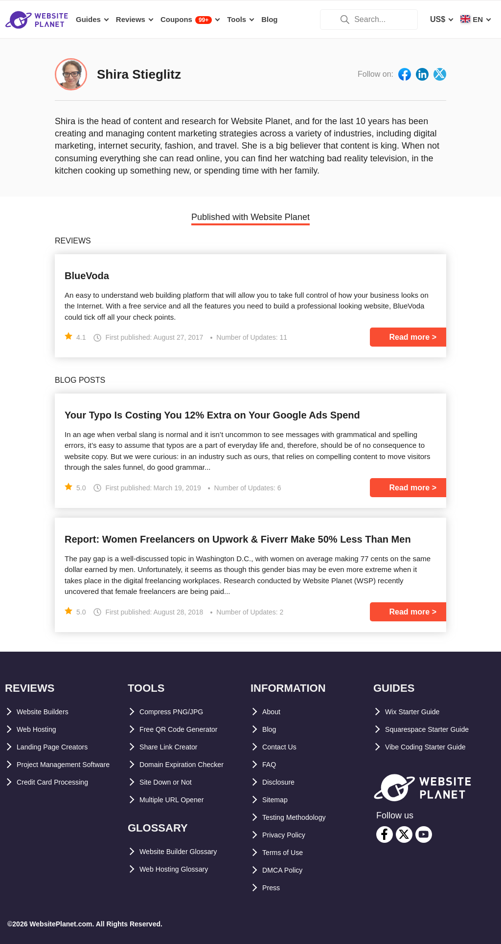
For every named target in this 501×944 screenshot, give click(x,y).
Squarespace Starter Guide (435, 729)
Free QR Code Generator (185, 729)
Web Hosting (40, 729)
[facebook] (384, 834)
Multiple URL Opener (178, 799)
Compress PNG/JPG (177, 711)
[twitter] (404, 834)
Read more (409, 337)
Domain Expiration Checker (190, 764)
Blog (271, 729)
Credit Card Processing (60, 799)
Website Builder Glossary (186, 851)
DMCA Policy (286, 870)
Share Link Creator (174, 747)
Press (273, 887)
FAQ (270, 764)
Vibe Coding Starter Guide (433, 747)
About (273, 711)
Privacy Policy (289, 835)
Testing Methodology (301, 817)
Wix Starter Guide (418, 711)
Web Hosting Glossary (181, 869)
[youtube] (423, 834)
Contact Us (282, 747)
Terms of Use (286, 852)
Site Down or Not (171, 782)
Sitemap (277, 799)
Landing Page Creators (59, 747)
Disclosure (282, 782)
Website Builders (48, 711)
